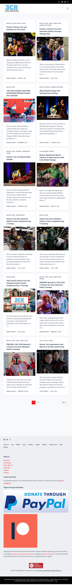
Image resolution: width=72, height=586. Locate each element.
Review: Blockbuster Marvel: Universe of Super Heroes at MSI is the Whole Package (51, 156)
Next (64, 404)
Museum (51, 150)
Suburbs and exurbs (46, 24)
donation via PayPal (47, 556)
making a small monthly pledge (22, 556)
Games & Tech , (57, 22)
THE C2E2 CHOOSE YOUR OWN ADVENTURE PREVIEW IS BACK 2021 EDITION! (19, 92)
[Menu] (67, 8)
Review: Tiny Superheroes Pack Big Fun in (52, 346)
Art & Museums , (44, 150)
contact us (7, 485)
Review (51, 340)
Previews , (19, 150)
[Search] (59, 2)
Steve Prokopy (44, 393)
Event (24, 22)
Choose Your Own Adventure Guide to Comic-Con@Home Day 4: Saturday (52, 220)
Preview (42, 277)
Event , (47, 22)
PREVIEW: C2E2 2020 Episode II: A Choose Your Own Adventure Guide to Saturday (19, 346)
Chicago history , (17, 22)
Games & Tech (24, 340)
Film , (41, 340)
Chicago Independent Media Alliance (49, 572)
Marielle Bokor (11, 77)
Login (56, 582)
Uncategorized (20, 214)
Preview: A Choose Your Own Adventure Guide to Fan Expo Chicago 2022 (52, 30)
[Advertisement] (36, 425)
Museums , (48, 86)
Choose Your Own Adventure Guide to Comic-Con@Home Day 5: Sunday (18, 220)
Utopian (13, 581)
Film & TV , (46, 340)
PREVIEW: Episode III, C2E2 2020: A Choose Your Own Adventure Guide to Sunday (51, 283)
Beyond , (9, 22)
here (61, 482)
